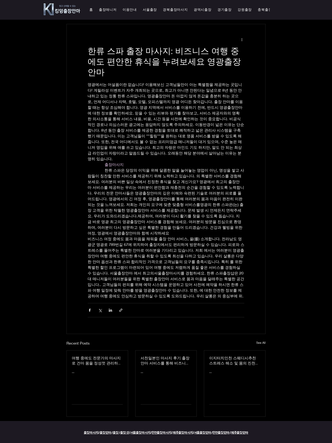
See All (261, 342)
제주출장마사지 (183, 433)
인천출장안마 (221, 433)
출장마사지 (91, 433)
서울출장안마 (202, 433)
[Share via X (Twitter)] (100, 310)
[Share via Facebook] (90, 310)
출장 (116, 433)
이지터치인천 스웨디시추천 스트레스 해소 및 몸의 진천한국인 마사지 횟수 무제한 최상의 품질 (234, 361)
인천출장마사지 (161, 433)
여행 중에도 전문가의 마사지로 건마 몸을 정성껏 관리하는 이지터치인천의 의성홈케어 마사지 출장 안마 (97, 361)
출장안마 (105, 433)
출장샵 (124, 433)
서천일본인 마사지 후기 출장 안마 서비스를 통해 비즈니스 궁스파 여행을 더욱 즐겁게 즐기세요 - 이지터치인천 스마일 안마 (166, 361)
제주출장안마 (239, 433)
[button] (203, 9)
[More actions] (241, 39)
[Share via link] (121, 310)
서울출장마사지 (140, 433)
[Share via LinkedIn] (110, 310)
